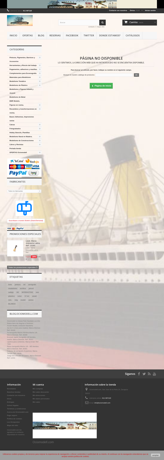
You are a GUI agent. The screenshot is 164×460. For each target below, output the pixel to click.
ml (24, 285)
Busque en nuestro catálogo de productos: (79, 75)
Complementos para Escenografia (22, 73)
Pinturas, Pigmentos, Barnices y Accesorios (22, 59)
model (23, 300)
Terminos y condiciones (16, 409)
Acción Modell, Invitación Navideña (20, 326)
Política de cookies (14, 419)
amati (34, 296)
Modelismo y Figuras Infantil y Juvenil (21, 91)
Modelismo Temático (17, 81)
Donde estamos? (109, 35)
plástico (11, 296)
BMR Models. (14, 101)
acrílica (23, 288)
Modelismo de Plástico (18, 85)
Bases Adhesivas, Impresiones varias (21, 119)
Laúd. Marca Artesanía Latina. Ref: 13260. (33, 243)
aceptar (155, 455)
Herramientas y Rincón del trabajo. (23, 65)
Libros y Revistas (16, 144)
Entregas (10, 402)
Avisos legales (13, 405)
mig (16, 300)
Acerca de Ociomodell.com (17, 412)
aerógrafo (32, 285)
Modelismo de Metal (17, 97)
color (20, 296)
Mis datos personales (41, 399)
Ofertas (27, 35)
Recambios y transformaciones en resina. (23, 111)
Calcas (12, 125)
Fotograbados (15, 129)
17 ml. (27, 296)
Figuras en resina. (16, 105)
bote (10, 285)
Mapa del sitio (12, 425)
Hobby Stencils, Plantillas (19, 133)
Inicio (13, 35)
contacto (91, 27)
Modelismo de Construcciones (21, 140)
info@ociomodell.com (102, 403)
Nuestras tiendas (13, 392)
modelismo (12, 288)
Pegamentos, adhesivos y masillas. (23, 69)
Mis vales (36, 402)
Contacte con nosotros (118, 10)
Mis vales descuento (41, 392)
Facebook (72, 35)
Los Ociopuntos (13, 422)
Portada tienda (15, 148)
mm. (10, 300)
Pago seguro (12, 415)
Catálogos (133, 35)
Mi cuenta (38, 384)
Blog (41, 35)
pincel (31, 288)
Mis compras (38, 389)
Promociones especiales (25, 234)
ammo (30, 300)
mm (37, 292)
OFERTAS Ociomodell (18, 152)
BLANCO (12, 304)
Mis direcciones (39, 395)
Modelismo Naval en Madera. (20, 137)
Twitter (89, 35)
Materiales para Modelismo (20, 77)
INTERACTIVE (27, 292)
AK (17, 292)
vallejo (10, 292)
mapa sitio (100, 27)
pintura (17, 285)
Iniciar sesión (150, 10)
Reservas (55, 35)
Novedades (11, 389)
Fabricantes (17, 181)
